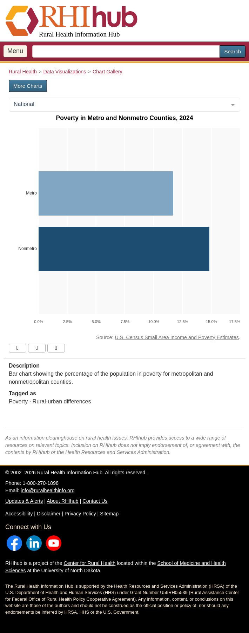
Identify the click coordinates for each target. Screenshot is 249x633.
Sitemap (109, 513)
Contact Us (94, 501)
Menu (15, 50)
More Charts (27, 86)
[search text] (126, 51)
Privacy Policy (80, 513)
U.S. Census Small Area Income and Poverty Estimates (177, 337)
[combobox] (124, 105)
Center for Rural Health (89, 563)
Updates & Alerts (24, 501)
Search (232, 51)
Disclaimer (48, 513)
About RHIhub (62, 501)
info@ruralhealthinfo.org (48, 490)
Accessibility (19, 513)
